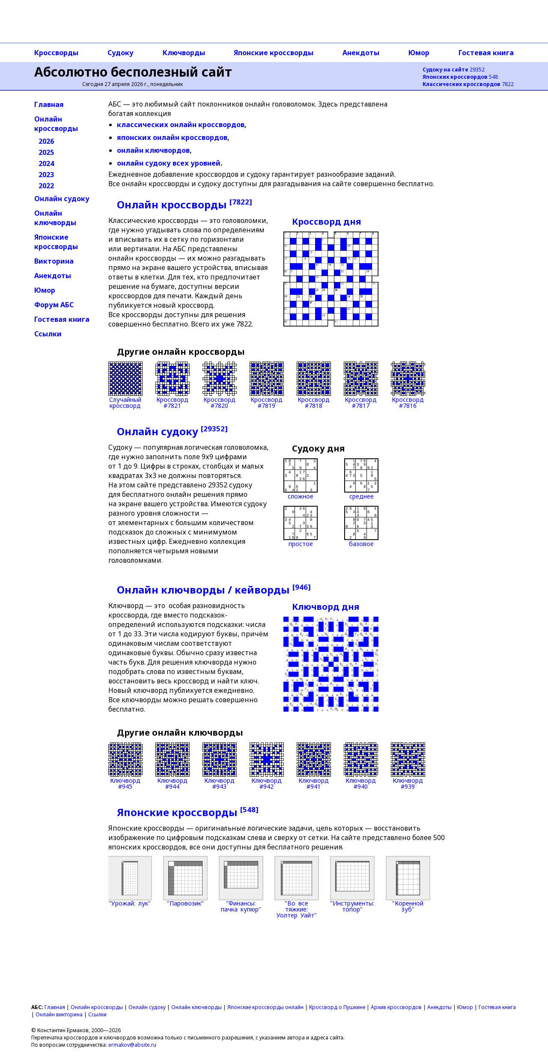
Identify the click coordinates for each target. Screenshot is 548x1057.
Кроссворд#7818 (314, 385)
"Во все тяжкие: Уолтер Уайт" (296, 887)
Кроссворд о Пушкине (337, 1007)
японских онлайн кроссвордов (172, 137)
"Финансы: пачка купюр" (241, 884)
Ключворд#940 (361, 766)
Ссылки (48, 333)
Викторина (54, 261)
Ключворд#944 (172, 766)
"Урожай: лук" (129, 881)
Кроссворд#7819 (267, 385)
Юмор (418, 52)
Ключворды (184, 52)
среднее (361, 478)
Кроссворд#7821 (172, 385)
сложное (300, 478)
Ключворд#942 (267, 766)
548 (460, 76)
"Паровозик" (185, 881)
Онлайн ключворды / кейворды (214, 589)
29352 (454, 69)
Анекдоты (360, 52)
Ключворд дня (325, 606)
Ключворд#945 (125, 766)
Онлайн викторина (59, 1014)
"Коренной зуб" (408, 884)
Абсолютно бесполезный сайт (133, 71)
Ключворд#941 (314, 766)
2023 (46, 174)
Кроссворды (56, 52)
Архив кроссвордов (396, 1007)
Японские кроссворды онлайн (265, 1007)
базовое (361, 526)
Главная (49, 104)
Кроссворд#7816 (408, 385)
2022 (46, 185)
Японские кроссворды (273, 52)
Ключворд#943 (220, 766)
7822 (468, 84)
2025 (46, 152)
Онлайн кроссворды (56, 123)
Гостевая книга (486, 52)
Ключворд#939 (408, 766)
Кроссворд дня (326, 221)
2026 (46, 141)
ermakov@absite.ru (132, 1044)
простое (300, 526)
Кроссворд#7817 (361, 385)
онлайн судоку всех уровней (168, 163)
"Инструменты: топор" (352, 884)
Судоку (120, 52)
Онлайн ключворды (55, 217)
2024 (46, 163)
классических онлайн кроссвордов (180, 124)
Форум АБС (54, 304)
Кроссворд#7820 (220, 385)
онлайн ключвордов (153, 150)
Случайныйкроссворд (125, 385)
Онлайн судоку (61, 198)
